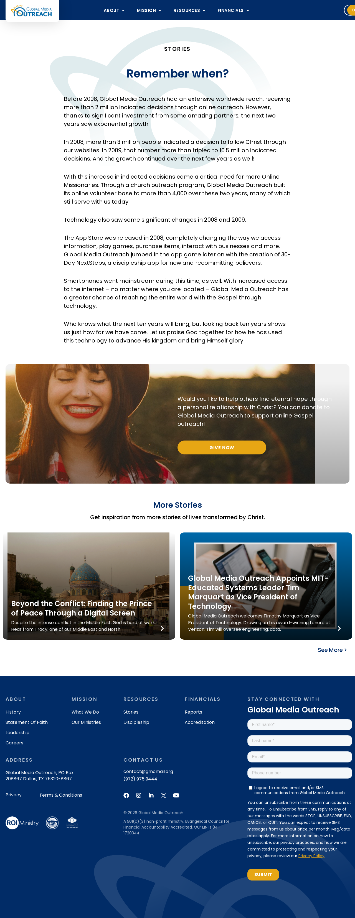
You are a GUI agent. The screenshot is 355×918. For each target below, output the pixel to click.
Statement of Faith (27, 722)
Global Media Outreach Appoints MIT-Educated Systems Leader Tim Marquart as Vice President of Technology (258, 592)
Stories (130, 712)
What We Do (85, 712)
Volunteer (293, 10)
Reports (193, 712)
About (114, 10)
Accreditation (200, 722)
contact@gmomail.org (148, 771)
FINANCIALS (233, 10)
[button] (114, 10)
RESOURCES (190, 10)
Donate (330, 10)
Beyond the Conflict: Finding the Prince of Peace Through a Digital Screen (81, 608)
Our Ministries (86, 722)
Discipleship (136, 722)
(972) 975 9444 (140, 779)
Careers (14, 743)
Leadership (17, 732)
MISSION (149, 10)
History (13, 712)
